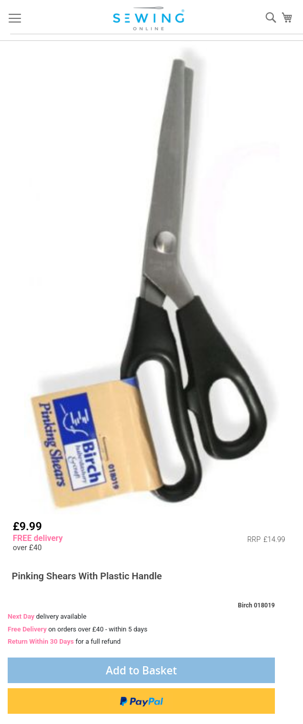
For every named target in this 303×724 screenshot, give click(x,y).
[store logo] (149, 19)
